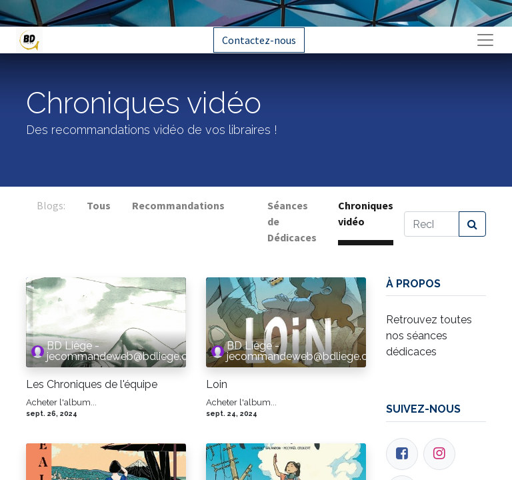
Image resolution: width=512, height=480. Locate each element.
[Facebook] (402, 454)
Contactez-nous (259, 40)
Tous (99, 205)
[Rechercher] (472, 224)
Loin (216, 384)
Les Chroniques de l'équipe (91, 384)
